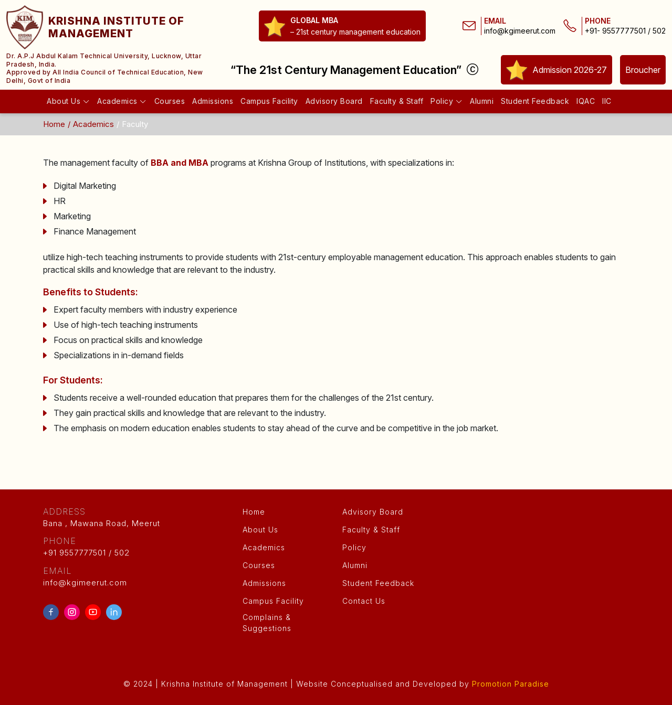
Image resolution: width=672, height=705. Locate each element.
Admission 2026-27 (556, 69)
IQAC (585, 101)
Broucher (642, 70)
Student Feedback (535, 101)
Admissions (212, 101)
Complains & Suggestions (267, 623)
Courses (169, 101)
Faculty (135, 124)
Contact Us (363, 600)
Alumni (482, 101)
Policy (446, 101)
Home (54, 124)
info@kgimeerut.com (519, 31)
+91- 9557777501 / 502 (625, 31)
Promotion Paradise (510, 683)
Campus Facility (269, 101)
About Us (68, 101)
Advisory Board (334, 101)
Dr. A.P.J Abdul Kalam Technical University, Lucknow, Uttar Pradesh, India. (104, 60)
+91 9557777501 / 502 (136, 546)
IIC (607, 101)
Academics (122, 101)
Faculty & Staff (397, 101)
